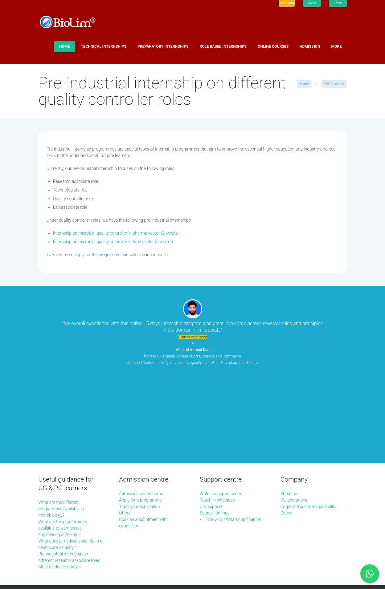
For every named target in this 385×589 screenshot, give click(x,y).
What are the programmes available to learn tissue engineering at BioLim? (63, 444)
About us (289, 409)
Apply (312, 3)
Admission (310, 46)
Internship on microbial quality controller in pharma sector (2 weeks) (117, 233)
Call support (211, 422)
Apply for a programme (140, 416)
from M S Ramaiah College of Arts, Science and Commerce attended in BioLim (192, 356)
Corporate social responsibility (309, 422)
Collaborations (294, 416)
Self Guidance (334, 84)
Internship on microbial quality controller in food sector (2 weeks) (114, 241)
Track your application (140, 422)
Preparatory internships (162, 46)
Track (338, 3)
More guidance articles (60, 482)
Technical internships (104, 46)
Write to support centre (221, 409)
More (336, 46)
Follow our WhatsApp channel (234, 435)
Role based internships (223, 46)
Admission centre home (141, 409)
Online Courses (273, 46)
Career (287, 428)
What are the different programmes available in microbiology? (62, 425)
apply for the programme (98, 254)
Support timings (215, 428)
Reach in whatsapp (218, 416)
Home (64, 46)
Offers (125, 428)
